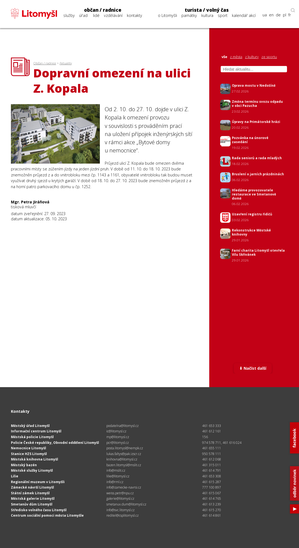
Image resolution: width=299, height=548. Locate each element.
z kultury (252, 57)
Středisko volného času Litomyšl (39, 510)
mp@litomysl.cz (117, 437)
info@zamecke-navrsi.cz (123, 487)
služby (69, 15)
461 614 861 (211, 515)
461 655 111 (211, 448)
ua (264, 15)
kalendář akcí (244, 15)
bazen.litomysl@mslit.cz (123, 465)
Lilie (14, 476)
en (271, 15)
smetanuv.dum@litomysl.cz (126, 504)
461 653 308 (211, 476)
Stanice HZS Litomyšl (29, 453)
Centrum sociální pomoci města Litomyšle (47, 515)
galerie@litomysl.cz (120, 498)
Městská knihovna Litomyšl (34, 459)
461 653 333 (211, 425)
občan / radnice (102, 10)
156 (205, 437)
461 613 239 (211, 504)
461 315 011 (211, 465)
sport (223, 15)
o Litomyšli (167, 15)
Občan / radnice (44, 63)
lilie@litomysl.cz (117, 476)
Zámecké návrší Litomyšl (32, 487)
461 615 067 (211, 493)
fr (289, 15)
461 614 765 (211, 498)
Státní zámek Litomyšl (30, 493)
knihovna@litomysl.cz (121, 459)
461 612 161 (211, 431)
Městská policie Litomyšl (32, 437)
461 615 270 (211, 510)
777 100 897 (211, 487)
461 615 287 (211, 482)
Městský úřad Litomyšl (30, 425)
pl (284, 15)
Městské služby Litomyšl (32, 470)
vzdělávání (113, 15)
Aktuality (65, 63)
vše (224, 57)
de (278, 15)
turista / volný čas (207, 10)
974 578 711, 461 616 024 (221, 442)
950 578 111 (211, 453)
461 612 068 (211, 459)
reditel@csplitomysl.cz (122, 515)
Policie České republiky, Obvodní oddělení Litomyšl (55, 442)
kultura (207, 15)
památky (189, 15)
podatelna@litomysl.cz (122, 425)
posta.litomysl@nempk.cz (124, 448)
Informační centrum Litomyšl (36, 431)
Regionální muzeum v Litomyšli (38, 482)
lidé (96, 15)
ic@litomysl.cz (116, 431)
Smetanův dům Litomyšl (31, 504)
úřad (83, 15)
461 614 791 (211, 470)
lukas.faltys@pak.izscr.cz (123, 453)
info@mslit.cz (115, 470)
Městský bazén (24, 465)
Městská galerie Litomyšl (33, 498)
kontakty (134, 15)
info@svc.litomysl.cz (120, 510)
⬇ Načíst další (252, 368)
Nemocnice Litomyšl (28, 448)
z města (236, 57)
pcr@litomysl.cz (117, 442)
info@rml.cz (114, 482)
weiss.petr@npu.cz (120, 493)
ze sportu (269, 57)
